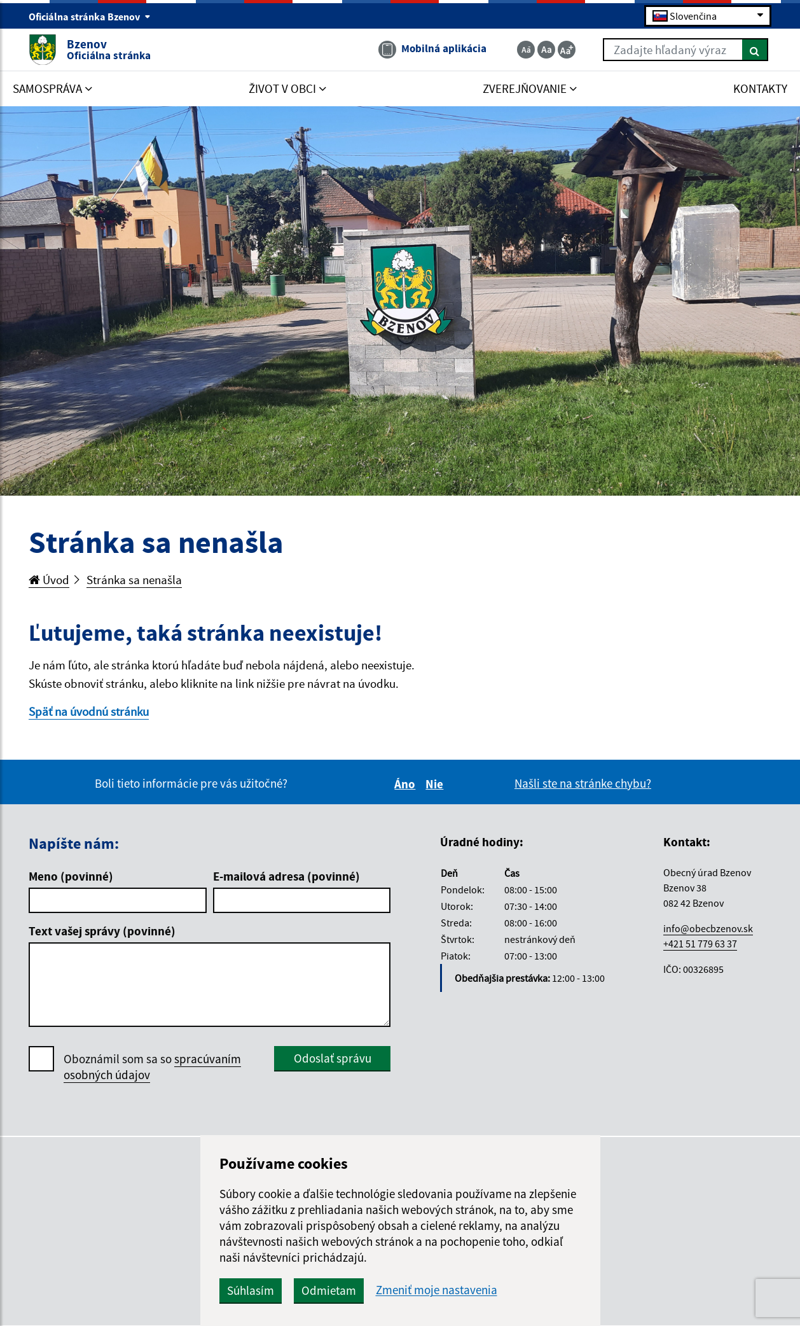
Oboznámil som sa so (152, 1067)
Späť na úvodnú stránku (89, 711)
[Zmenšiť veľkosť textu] (526, 50)
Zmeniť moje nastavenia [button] (436, 1290)
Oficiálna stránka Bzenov (90, 16)
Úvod (49, 579)
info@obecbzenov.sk (708, 928)
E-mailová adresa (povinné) (286, 876)
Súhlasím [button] (250, 1290)
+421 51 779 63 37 (700, 943)
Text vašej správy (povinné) (102, 931)
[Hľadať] (755, 49)
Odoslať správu (332, 1058)
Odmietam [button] (328, 1290)
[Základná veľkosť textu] (546, 50)
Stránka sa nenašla (134, 579)
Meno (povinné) (71, 876)
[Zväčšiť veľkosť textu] (567, 50)
